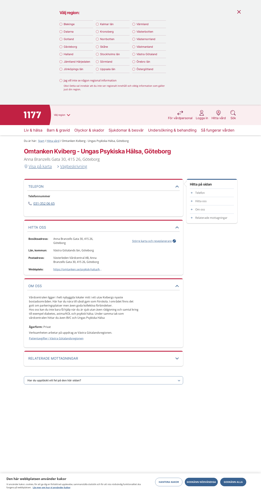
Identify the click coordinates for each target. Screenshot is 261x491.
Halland (68, 54)
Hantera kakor (169, 482)
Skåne (104, 46)
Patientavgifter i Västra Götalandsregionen (56, 338)
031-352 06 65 (44, 203)
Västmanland (145, 46)
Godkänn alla (233, 482)
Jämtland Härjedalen (77, 61)
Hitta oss (201, 201)
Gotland (69, 39)
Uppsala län (107, 69)
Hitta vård (53, 141)
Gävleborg (70, 46)
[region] (130, 482)
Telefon (200, 193)
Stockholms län (110, 54)
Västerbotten (145, 31)
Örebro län (143, 61)
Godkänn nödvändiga (201, 482)
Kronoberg (107, 31)
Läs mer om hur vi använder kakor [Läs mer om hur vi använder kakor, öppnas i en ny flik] (51, 487)
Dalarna (69, 31)
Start (41, 141)
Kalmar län (106, 24)
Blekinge (69, 24)
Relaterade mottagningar (211, 218)
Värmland (143, 24)
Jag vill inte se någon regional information (90, 80)
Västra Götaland (147, 54)
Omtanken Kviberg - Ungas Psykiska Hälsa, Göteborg (95, 141)
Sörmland (106, 61)
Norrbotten (107, 39)
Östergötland (145, 69)
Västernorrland (146, 39)
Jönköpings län (73, 69)
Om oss (200, 209)
